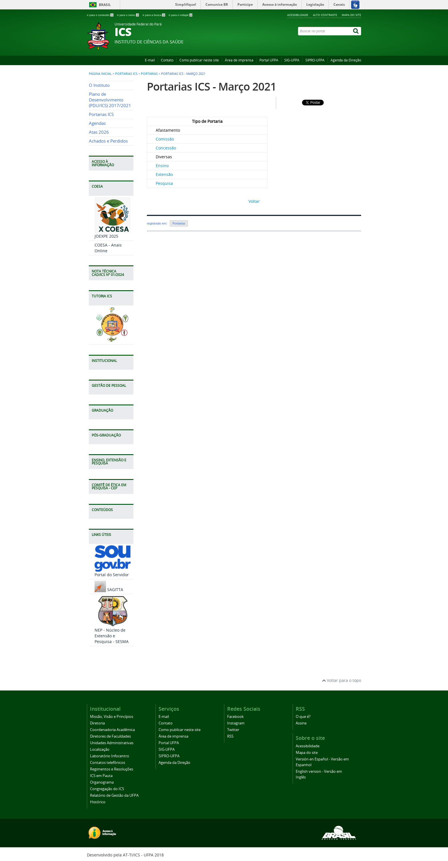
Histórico (97, 802)
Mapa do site (351, 15)
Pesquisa (164, 183)
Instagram (236, 723)
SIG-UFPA (291, 60)
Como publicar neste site (199, 60)
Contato (167, 60)
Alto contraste (325, 15)
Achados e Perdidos (108, 141)
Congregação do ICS (107, 788)
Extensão (164, 174)
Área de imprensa (239, 60)
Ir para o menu (128, 15)
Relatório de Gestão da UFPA (114, 795)
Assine (301, 723)
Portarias (149, 74)
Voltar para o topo (341, 680)
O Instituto (99, 85)
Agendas (97, 123)
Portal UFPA (268, 60)
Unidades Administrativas (111, 742)
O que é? (303, 716)
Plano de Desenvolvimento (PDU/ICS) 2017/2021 (110, 99)
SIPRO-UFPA (315, 60)
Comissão (165, 139)
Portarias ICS (126, 74)
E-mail (150, 60)
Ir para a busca (154, 15)
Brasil (105, 4)
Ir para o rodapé (180, 15)
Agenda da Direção (346, 60)
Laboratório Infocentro (109, 756)
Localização (99, 749)
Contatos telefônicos (107, 762)
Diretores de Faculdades (110, 736)
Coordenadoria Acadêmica (112, 729)
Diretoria (97, 723)
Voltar (254, 201)
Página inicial (100, 74)
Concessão (166, 148)
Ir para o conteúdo (100, 15)
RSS (230, 736)
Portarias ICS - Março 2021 (211, 86)
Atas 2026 (99, 132)
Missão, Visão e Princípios (111, 716)
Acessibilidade (297, 15)
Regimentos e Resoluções (111, 769)
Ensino (162, 165)
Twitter (233, 729)
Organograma (102, 782)
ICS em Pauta (101, 775)
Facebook (235, 716)
